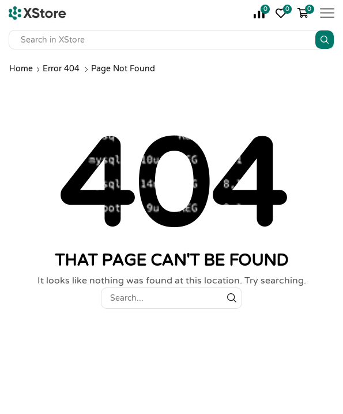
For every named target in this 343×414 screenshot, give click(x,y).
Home (21, 69)
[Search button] (324, 39)
